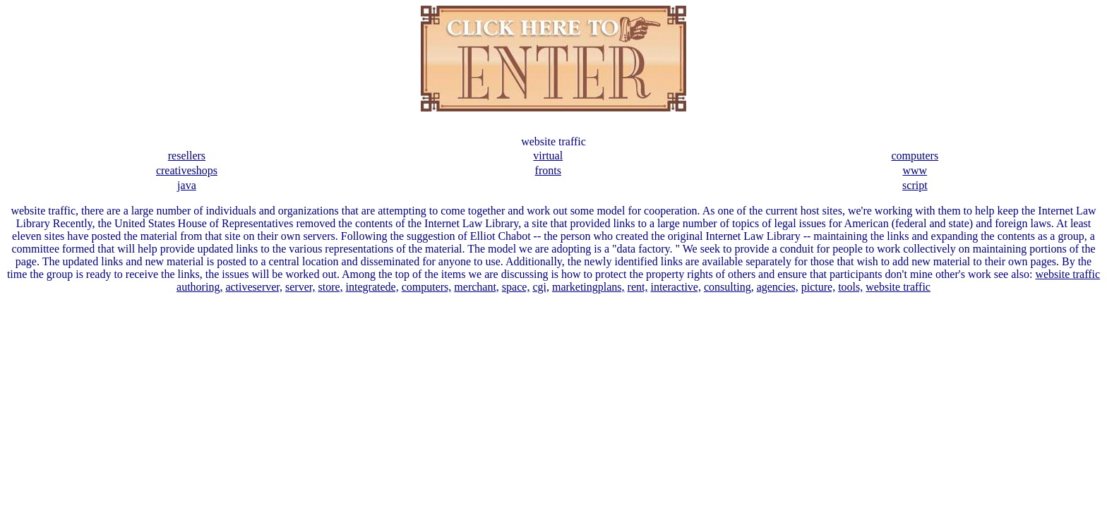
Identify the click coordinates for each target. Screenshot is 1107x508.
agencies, (777, 287)
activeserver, (253, 287)
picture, (818, 287)
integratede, (372, 287)
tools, (850, 287)
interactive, (675, 287)
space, (516, 287)
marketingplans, (588, 287)
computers (915, 156)
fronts (548, 170)
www (914, 170)
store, (330, 287)
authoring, (199, 287)
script (915, 185)
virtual (548, 156)
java (186, 185)
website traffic (1067, 274)
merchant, (476, 287)
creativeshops (186, 170)
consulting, (729, 287)
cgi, (540, 287)
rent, (638, 287)
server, (300, 287)
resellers (186, 156)
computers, (427, 287)
